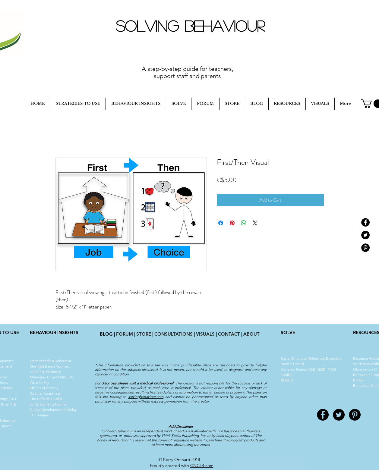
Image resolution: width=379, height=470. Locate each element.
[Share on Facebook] (220, 223)
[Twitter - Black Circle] (365, 235)
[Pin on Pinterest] (232, 223)
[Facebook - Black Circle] (365, 222)
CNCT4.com (201, 465)
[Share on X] (255, 223)
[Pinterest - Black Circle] (365, 247)
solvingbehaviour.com (145, 396)
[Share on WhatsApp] (243, 223)
